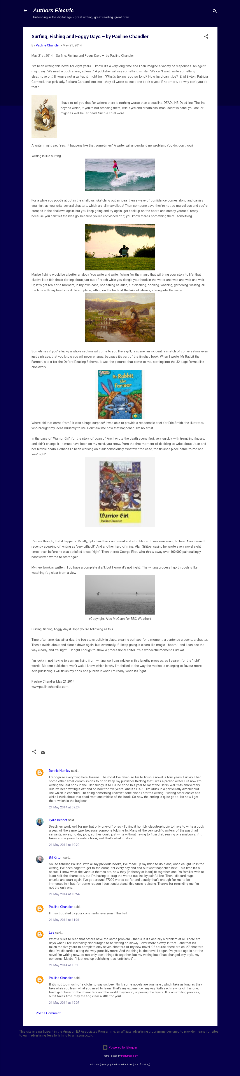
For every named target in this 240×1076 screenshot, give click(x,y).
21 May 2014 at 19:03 (64, 1003)
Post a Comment (48, 1013)
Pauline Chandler (61, 907)
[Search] (214, 12)
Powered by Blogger (120, 1047)
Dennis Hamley (59, 771)
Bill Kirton (55, 857)
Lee (51, 932)
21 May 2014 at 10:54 (64, 894)
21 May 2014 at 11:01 (64, 920)
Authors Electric (53, 10)
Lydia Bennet (58, 820)
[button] (206, 37)
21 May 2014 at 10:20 (64, 845)
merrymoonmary (129, 1055)
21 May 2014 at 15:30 (64, 965)
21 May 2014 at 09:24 (64, 807)
